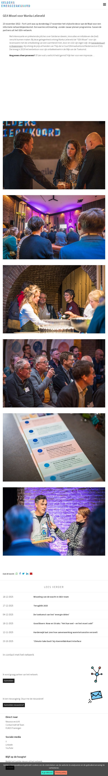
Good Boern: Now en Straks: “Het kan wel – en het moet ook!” (63, 623)
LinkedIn (9, 744)
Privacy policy (61, 772)
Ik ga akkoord (47, 772)
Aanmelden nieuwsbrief (14, 705)
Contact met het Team (15, 725)
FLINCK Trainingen (13, 728)
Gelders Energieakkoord (15, 4)
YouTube (9, 748)
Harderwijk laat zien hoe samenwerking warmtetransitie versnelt (65, 632)
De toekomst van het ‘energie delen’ (51, 614)
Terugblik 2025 (40, 605)
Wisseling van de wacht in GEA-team (51, 596)
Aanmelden (8, 680)
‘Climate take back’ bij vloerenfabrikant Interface (57, 641)
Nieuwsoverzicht (13, 721)
